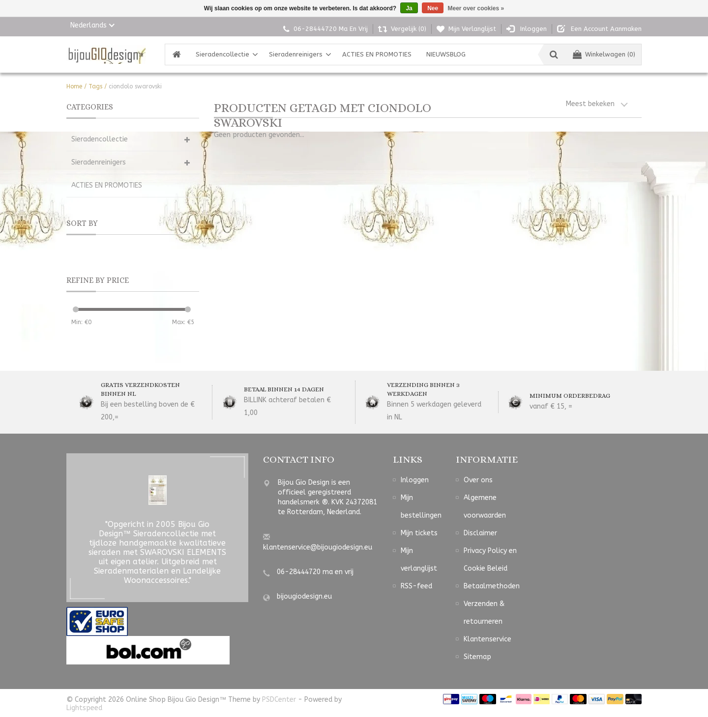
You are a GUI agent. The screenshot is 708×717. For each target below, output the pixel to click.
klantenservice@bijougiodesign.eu (317, 547)
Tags (95, 86)
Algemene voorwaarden (485, 507)
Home (74, 86)
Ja (409, 8)
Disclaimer (480, 533)
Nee (432, 8)
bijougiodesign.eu (304, 596)
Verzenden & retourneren (484, 613)
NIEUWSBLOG (446, 54)
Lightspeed (84, 708)
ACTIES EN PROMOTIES (377, 54)
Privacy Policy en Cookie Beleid (490, 560)
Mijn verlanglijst (419, 560)
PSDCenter (279, 699)
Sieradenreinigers (296, 54)
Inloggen (415, 480)
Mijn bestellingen (421, 507)
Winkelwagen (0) (604, 54)
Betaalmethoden (492, 586)
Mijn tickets (419, 533)
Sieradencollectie (222, 54)
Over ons (478, 480)
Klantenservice (487, 639)
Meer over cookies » (476, 8)
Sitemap (477, 657)
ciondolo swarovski (135, 86)
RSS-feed (416, 586)
